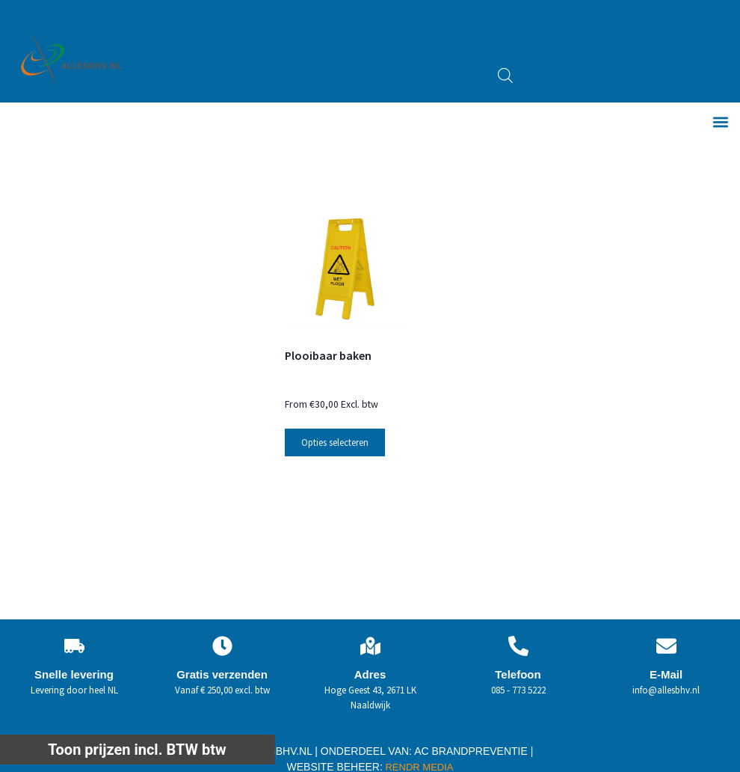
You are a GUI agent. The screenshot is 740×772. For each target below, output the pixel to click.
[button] (720, 122)
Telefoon (517, 674)
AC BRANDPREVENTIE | (473, 751)
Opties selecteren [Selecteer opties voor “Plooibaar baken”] (335, 442)
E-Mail (666, 674)
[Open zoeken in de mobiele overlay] (505, 75)
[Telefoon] (518, 646)
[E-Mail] (666, 646)
